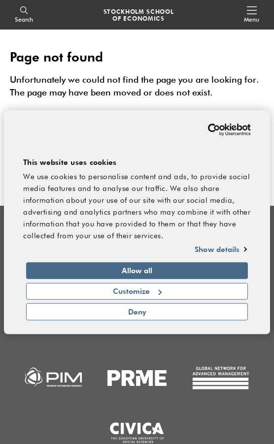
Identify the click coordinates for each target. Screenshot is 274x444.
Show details (217, 249)
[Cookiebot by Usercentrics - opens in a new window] (208, 130)
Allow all (137, 270)
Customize (137, 291)
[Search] (24, 15)
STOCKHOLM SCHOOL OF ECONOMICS (138, 14)
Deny (137, 312)
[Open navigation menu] (251, 15)
